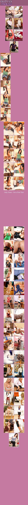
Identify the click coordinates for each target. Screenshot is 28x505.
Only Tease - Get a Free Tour (14, 192)
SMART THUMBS (16, 427)
